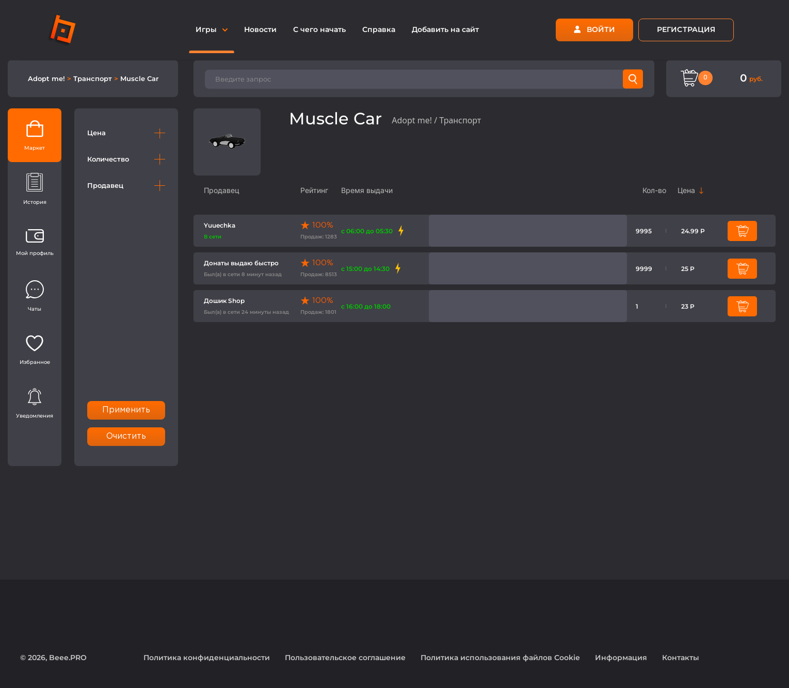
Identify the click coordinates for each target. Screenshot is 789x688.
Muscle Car (139, 78)
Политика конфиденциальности (206, 657)
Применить (126, 410)
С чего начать (319, 29)
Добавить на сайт (445, 29)
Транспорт (93, 78)
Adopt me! (47, 78)
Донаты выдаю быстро (241, 263)
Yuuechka (219, 225)
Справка (378, 29)
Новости (260, 29)
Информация (621, 657)
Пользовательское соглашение (345, 657)
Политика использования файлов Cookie (500, 657)
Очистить (126, 436)
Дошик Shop (224, 301)
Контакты (680, 657)
